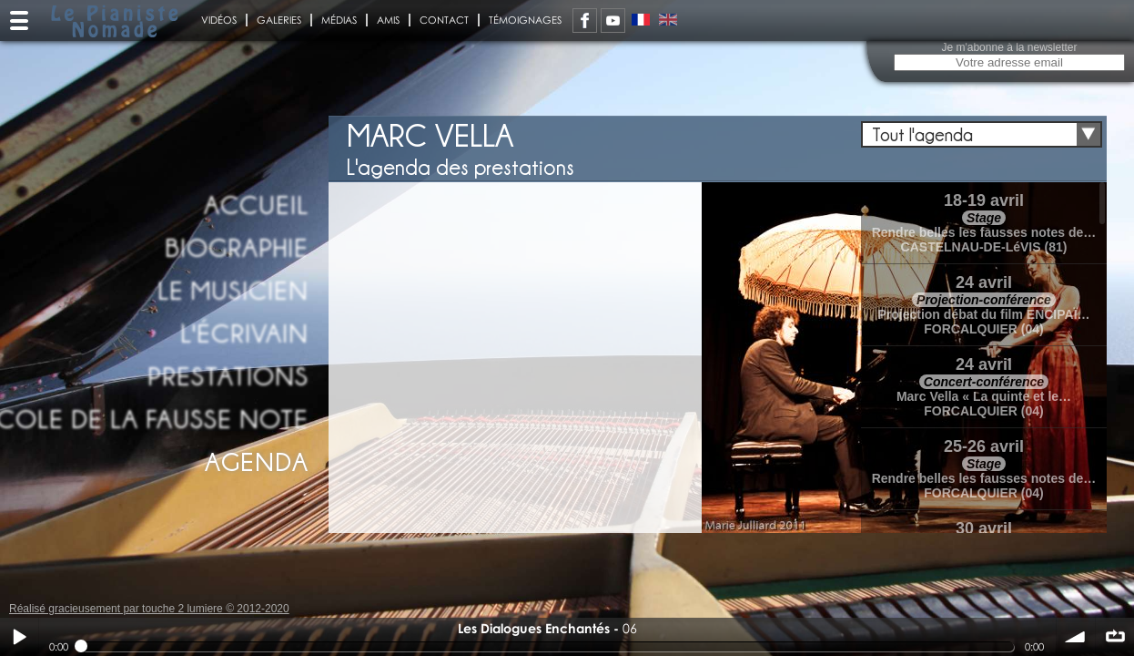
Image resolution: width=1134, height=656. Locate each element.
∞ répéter (1115, 637)
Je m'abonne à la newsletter (1009, 47)
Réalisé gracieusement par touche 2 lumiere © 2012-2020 (149, 608)
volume (1076, 637)
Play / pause (19, 637)
